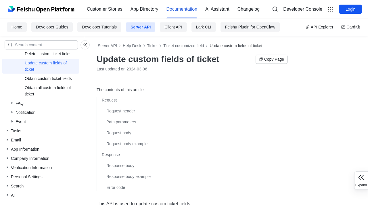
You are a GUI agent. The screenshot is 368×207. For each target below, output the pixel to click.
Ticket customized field (183, 45)
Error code (115, 187)
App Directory (144, 9)
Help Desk (132, 45)
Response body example (128, 176)
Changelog (248, 9)
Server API (141, 27)
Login (350, 9)
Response (111, 154)
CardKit (350, 27)
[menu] (173, 9)
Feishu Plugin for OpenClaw (250, 27)
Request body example (126, 143)
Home (17, 27)
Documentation (182, 9)
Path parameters (121, 122)
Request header (120, 111)
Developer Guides (52, 27)
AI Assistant (217, 9)
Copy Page (271, 59)
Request (109, 100)
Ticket (152, 45)
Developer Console (302, 9)
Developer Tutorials (99, 27)
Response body (120, 165)
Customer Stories (104, 9)
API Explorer (320, 27)
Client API (173, 27)
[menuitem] (104, 9)
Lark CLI (203, 27)
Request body (118, 133)
